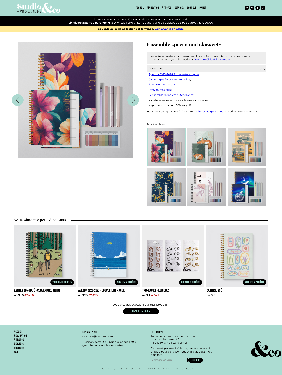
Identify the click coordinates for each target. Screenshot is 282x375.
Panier (202, 8)
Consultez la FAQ (141, 311)
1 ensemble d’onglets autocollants (171, 95)
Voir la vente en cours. (169, 29)
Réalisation (153, 8)
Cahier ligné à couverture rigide (169, 79)
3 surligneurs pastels (162, 84)
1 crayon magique (160, 89)
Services (179, 8)
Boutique (191, 8)
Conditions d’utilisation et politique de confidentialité (174, 369)
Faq (16, 352)
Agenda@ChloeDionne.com (212, 59)
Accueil (140, 8)
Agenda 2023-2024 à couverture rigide (174, 74)
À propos (166, 8)
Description (156, 68)
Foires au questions (210, 111)
